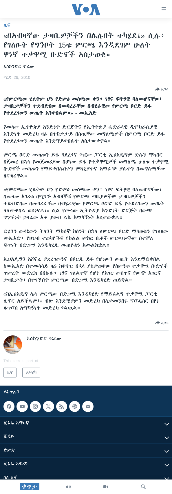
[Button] (162, 89)
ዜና (7, 25)
